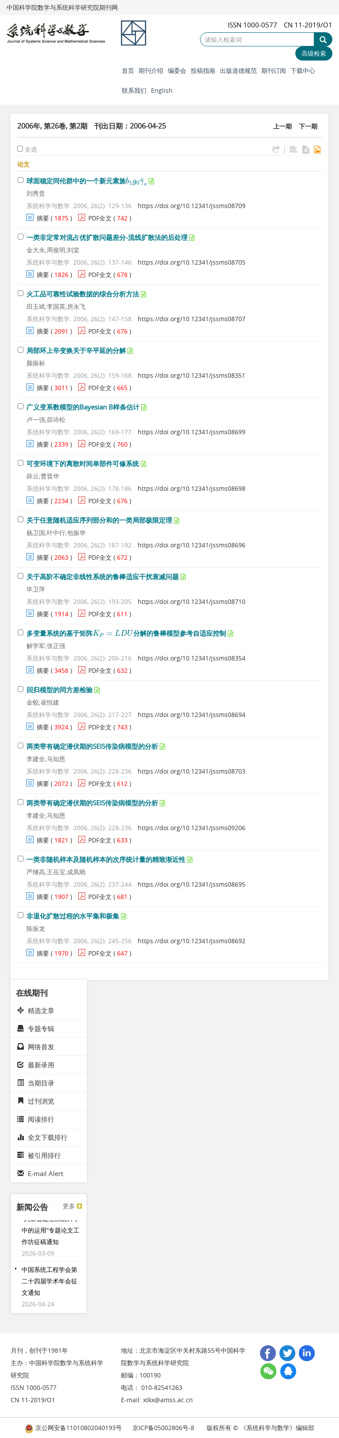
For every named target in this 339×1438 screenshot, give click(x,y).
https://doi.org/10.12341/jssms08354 (191, 658)
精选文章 (35, 1010)
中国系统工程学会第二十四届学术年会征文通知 (49, 1284)
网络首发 (35, 1046)
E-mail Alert (40, 1173)
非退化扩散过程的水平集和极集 (72, 915)
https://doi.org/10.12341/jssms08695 (191, 884)
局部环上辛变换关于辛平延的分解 (76, 350)
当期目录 (35, 1082)
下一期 (308, 126)
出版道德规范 (238, 70)
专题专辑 (35, 1028)
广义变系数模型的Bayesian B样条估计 (82, 406)
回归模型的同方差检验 (59, 689)
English (162, 90)
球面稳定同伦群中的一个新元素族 (86, 180)
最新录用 (35, 1064)
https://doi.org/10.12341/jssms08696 (191, 545)
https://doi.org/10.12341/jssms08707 (191, 319)
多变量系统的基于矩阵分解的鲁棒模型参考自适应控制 (126, 633)
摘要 (43, 218)
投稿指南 (203, 70)
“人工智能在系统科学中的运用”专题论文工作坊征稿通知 (50, 1233)
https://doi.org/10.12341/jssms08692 (191, 941)
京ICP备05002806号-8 (163, 1427)
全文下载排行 (42, 1137)
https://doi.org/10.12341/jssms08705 (191, 262)
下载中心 (302, 70)
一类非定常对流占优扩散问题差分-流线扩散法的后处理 (107, 237)
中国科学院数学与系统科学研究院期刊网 (62, 7)
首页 (128, 70)
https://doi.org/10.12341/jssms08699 (191, 432)
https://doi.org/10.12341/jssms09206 (191, 827)
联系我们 (134, 90)
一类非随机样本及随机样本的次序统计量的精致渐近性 (105, 859)
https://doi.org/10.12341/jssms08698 (191, 488)
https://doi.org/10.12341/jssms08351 (191, 375)
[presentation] (136, 180)
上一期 (282, 126)
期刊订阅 (273, 70)
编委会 (177, 70)
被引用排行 (39, 1155)
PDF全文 (100, 218)
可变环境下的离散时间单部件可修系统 (82, 463)
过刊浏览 (35, 1101)
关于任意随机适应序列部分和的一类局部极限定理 (99, 520)
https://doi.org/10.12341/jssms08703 (191, 771)
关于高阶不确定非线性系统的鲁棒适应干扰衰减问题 (102, 576)
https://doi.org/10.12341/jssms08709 (191, 205)
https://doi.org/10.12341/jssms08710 (191, 601)
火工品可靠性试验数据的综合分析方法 (82, 293)
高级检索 (313, 53)
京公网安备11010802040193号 (73, 1427)
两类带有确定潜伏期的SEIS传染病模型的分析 (92, 746)
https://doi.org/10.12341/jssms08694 (191, 714)
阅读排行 (35, 1119)
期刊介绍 (151, 70)
